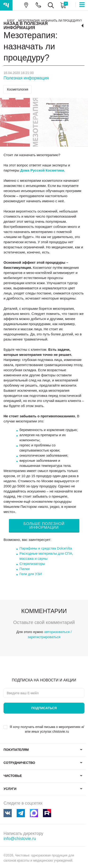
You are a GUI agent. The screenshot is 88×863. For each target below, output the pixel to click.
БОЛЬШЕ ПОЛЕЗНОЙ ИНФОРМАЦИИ (43, 525)
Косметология (17, 89)
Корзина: (62, 5)
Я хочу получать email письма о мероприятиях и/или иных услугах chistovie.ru (47, 729)
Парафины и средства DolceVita (45, 548)
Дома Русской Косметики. (42, 170)
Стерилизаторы (32, 564)
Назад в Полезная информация (26, 25)
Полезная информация (26, 78)
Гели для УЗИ (30, 574)
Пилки (24, 569)
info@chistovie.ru (20, 838)
